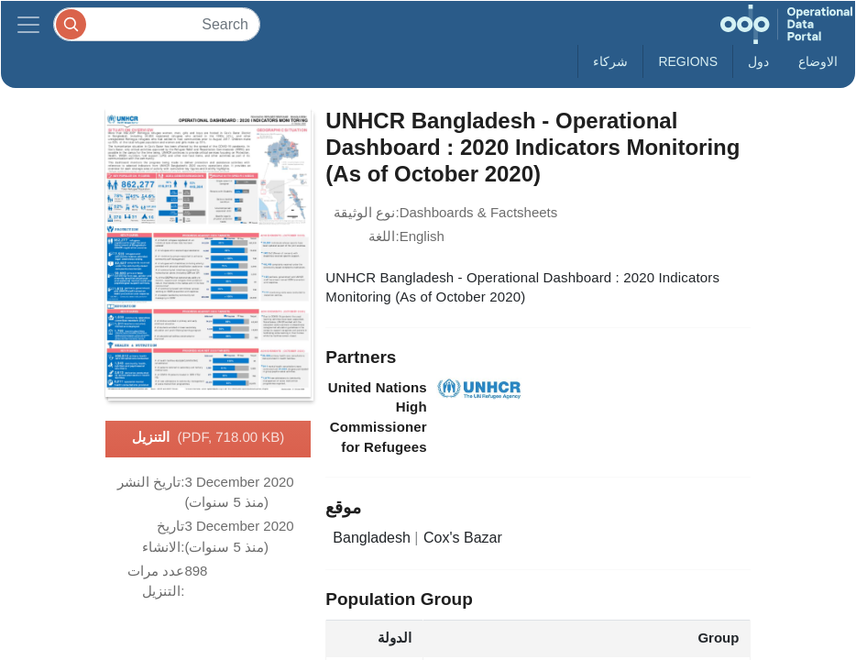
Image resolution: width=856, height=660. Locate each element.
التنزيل (208, 438)
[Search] (156, 24)
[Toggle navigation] (28, 24)
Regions (688, 61)
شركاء (610, 61)
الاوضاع (818, 61)
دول (758, 61)
